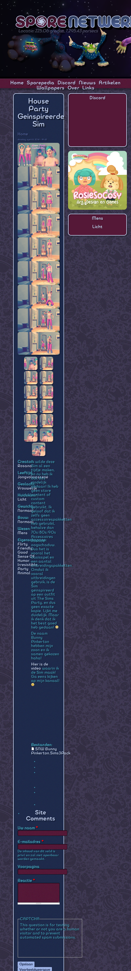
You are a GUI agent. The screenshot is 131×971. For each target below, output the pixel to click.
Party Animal (24, 571)
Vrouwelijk (27, 488)
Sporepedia (40, 83)
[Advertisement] (97, 264)
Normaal (26, 511)
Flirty (23, 544)
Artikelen (110, 83)
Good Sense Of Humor (26, 557)
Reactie (26, 881)
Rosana (25, 466)
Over (73, 88)
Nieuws (87, 83)
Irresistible (28, 565)
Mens (23, 533)
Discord (67, 83)
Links (88, 88)
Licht (22, 500)
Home (17, 83)
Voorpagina (29, 867)
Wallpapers (50, 88)
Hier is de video (39, 666)
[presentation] (50, 947)
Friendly (25, 548)
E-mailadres (30, 842)
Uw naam (28, 828)
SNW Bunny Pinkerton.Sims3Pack (50, 751)
